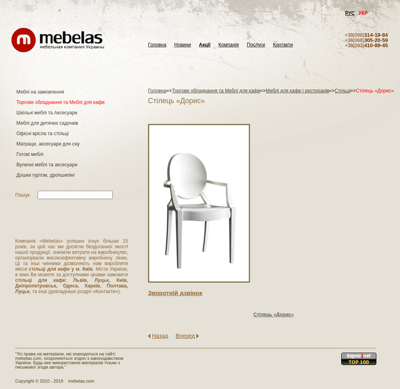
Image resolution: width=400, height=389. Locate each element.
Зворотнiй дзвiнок (175, 292)
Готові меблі (29, 154)
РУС (350, 13)
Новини (182, 45)
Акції (204, 45)
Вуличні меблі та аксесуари (46, 165)
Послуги (256, 45)
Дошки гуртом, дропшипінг (45, 175)
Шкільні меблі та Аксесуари (46, 113)
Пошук (22, 195)
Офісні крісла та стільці (42, 133)
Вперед (185, 336)
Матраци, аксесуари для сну (48, 144)
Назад (160, 336)
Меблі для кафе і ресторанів (297, 91)
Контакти (283, 45)
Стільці (342, 91)
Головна (157, 45)
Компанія (228, 45)
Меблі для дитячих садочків (47, 123)
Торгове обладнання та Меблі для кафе (60, 102)
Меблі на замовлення (40, 92)
